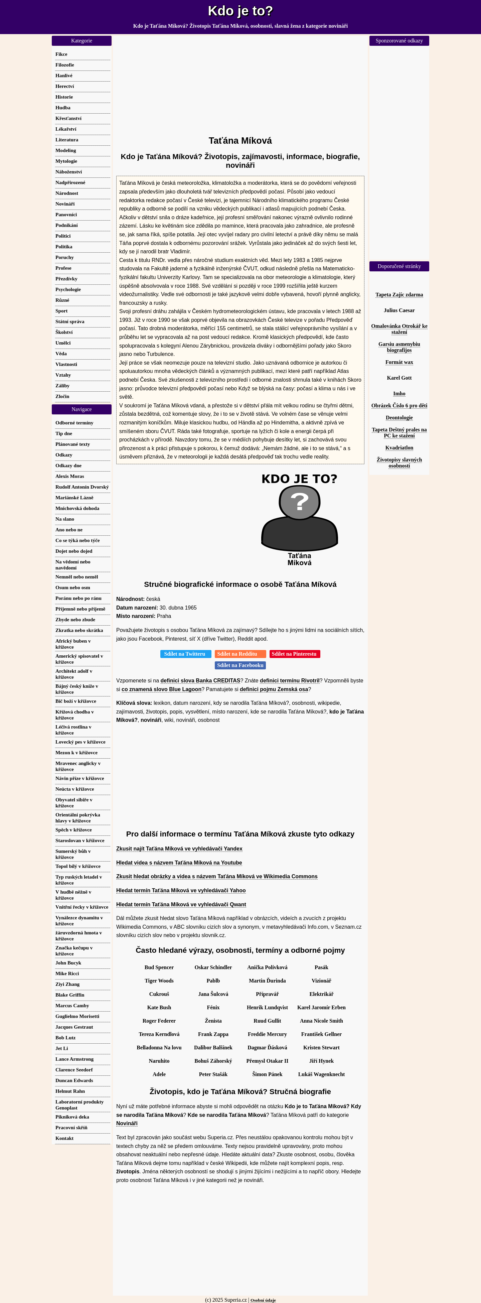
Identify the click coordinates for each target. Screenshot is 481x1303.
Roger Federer (159, 1021)
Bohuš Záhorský (213, 1061)
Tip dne (63, 433)
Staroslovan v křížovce (80, 840)
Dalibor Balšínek (213, 1047)
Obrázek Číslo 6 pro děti (399, 405)
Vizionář (321, 981)
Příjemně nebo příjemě (80, 609)
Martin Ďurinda (267, 981)
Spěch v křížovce (73, 829)
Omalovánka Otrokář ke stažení (399, 329)
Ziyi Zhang (67, 984)
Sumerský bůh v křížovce (73, 854)
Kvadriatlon (399, 447)
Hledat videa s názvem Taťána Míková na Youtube (179, 863)
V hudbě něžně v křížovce (73, 895)
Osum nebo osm (72, 587)
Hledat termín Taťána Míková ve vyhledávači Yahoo (181, 890)
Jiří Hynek (321, 1061)
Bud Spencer (159, 967)
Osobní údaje (263, 1300)
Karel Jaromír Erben (321, 1007)
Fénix (213, 1007)
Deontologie (399, 417)
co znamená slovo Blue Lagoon (161, 689)
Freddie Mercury (267, 1034)
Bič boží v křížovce (75, 701)
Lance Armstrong (74, 1059)
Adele (159, 1074)
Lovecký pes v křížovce (80, 742)
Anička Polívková (267, 967)
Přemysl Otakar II (268, 1061)
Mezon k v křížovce (76, 752)
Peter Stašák (213, 1074)
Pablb (213, 981)
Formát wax (399, 362)
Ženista (213, 1021)
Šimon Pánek (267, 1074)
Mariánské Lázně (74, 497)
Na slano (64, 519)
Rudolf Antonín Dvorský (82, 487)
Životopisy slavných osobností (399, 463)
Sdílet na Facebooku (240, 665)
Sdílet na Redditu (240, 654)
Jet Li (61, 1048)
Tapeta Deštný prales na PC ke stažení (399, 432)
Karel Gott (399, 378)
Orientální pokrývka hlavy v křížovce (77, 817)
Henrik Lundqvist (267, 1007)
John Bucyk (68, 962)
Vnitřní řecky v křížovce (81, 907)
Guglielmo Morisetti (77, 1016)
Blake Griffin (69, 995)
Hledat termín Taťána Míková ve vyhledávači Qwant (181, 904)
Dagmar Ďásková (267, 1047)
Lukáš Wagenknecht (321, 1074)
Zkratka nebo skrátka (79, 630)
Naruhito (159, 1061)
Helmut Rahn (70, 1091)
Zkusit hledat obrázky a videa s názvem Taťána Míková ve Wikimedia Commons (217, 876)
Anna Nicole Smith (321, 1021)
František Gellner (321, 1034)
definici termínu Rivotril (290, 680)
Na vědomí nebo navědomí (73, 564)
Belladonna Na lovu (159, 1047)
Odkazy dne (68, 465)
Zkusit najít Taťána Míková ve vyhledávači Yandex (179, 849)
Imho (399, 393)
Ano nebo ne (69, 529)
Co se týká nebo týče (77, 540)
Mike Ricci (67, 973)
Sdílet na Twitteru (185, 654)
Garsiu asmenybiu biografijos (399, 347)
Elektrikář (322, 994)
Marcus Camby (72, 1005)
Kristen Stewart (321, 1047)
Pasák (321, 967)
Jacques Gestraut (74, 1027)
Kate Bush (159, 1007)
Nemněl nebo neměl (76, 576)
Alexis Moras (69, 476)
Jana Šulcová (213, 994)
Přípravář (267, 994)
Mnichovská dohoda (77, 508)
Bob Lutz (65, 1037)
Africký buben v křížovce (73, 644)
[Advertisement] (240, 82)
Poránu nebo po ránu (78, 598)
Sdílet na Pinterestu (295, 654)
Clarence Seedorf (74, 1069)
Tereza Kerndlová (159, 1034)
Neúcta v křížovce (74, 789)
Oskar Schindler (213, 967)
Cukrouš (159, 994)
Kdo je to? (240, 10)
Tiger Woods (159, 981)
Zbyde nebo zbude (75, 619)
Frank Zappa (213, 1034)
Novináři (127, 1123)
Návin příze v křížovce (79, 778)
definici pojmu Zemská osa (274, 689)
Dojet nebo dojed (74, 551)
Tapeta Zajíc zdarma (399, 294)
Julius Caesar (399, 310)
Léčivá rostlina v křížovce (73, 730)
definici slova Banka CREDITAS (200, 680)
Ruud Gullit (267, 1021)
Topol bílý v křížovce (78, 866)
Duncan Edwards (74, 1080)
